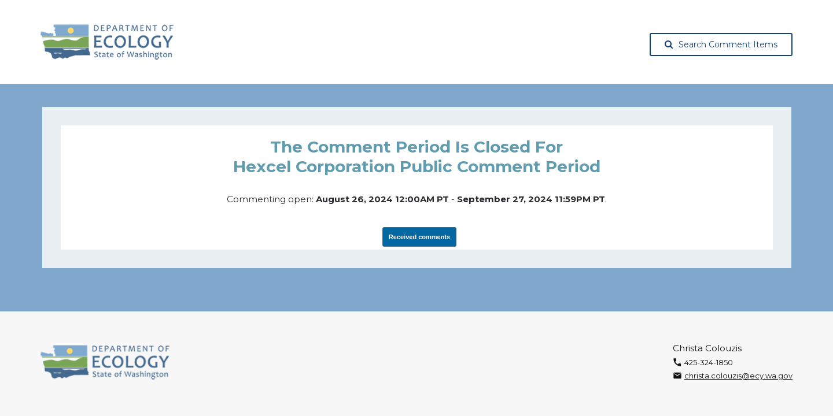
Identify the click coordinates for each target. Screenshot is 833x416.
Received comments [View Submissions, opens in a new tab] (419, 236)
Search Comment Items (721, 44)
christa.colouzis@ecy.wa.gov (738, 375)
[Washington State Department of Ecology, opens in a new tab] (107, 42)
